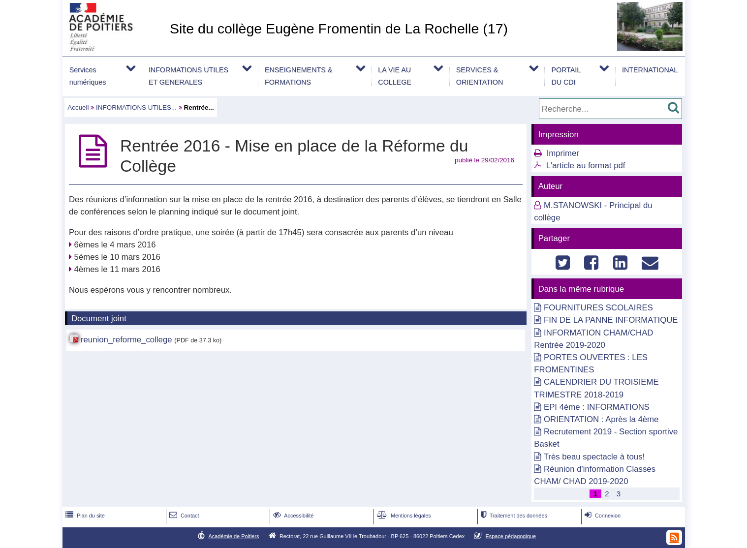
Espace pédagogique (511, 536)
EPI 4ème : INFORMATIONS (597, 407)
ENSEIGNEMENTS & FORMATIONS (298, 76)
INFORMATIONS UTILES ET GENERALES (188, 76)
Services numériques (87, 76)
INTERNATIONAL (650, 70)
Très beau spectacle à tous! (594, 456)
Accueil (78, 107)
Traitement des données (513, 515)
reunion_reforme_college (126, 339)
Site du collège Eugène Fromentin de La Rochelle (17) (339, 28)
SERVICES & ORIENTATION (479, 76)
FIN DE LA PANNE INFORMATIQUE (611, 320)
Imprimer (563, 153)
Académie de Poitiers (233, 536)
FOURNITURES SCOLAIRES (598, 307)
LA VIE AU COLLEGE (394, 76)
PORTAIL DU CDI (566, 76)
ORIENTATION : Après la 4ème (601, 419)
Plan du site (84, 515)
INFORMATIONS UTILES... (136, 107)
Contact (183, 515)
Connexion (602, 515)
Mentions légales (403, 515)
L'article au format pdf (585, 165)
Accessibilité (292, 515)
